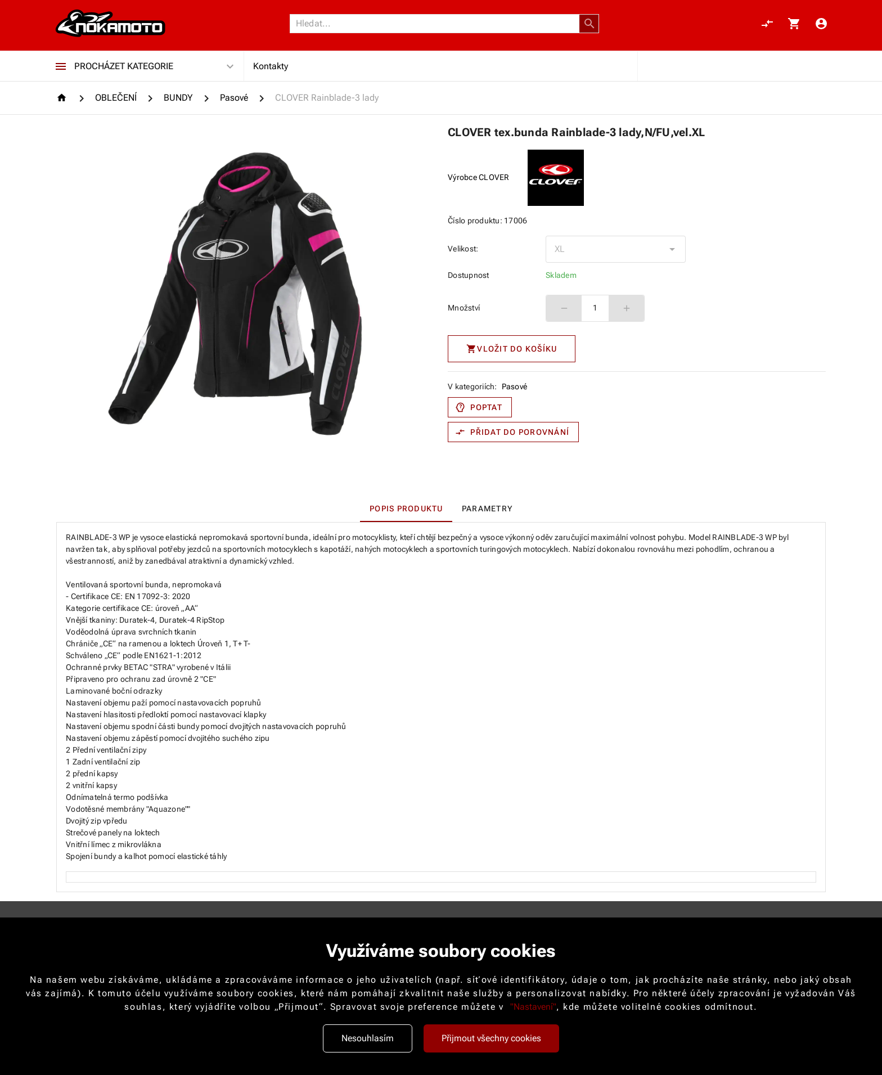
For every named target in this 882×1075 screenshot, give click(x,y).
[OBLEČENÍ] (116, 98)
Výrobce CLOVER (479, 177)
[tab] (406, 508)
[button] (589, 23)
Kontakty (270, 66)
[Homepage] (63, 97)
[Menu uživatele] (821, 23)
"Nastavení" (533, 1006)
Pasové (515, 386)
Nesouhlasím (367, 1038)
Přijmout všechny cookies (491, 1038)
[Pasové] (234, 98)
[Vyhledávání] (437, 24)
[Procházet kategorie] (60, 66)
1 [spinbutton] (595, 307)
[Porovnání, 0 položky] (767, 23)
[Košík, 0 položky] (794, 23)
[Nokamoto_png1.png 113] (110, 24)
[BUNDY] (178, 98)
